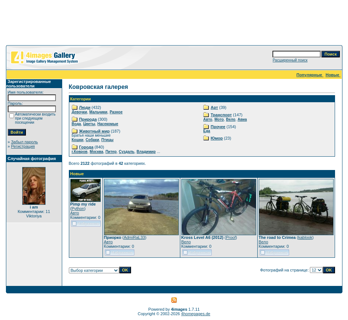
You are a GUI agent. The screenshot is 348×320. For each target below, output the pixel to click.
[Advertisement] (174, 24)
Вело (230, 119)
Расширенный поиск (289, 60)
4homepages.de (195, 313)
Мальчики (98, 112)
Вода (76, 124)
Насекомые (107, 124)
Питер (111, 152)
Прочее (218, 126)
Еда (206, 131)
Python (77, 208)
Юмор (217, 138)
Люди (85, 107)
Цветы (89, 124)
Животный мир (94, 131)
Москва (96, 152)
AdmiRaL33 (134, 237)
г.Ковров (80, 152)
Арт (214, 107)
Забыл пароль (24, 142)
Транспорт (221, 115)
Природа (88, 119)
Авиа (242, 119)
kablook (305, 237)
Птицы (107, 140)
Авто (207, 119)
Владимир (146, 152)
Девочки (79, 112)
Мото (219, 119)
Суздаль (126, 152)
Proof (230, 237)
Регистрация (23, 146)
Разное (116, 112)
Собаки (92, 140)
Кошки (78, 140)
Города (86, 147)
